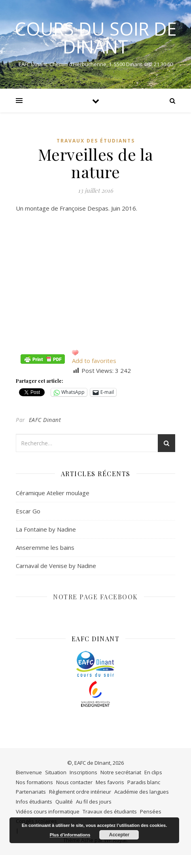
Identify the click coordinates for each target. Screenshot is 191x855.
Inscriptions (83, 772)
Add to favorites (94, 361)
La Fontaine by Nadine (46, 529)
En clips (153, 772)
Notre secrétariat (120, 772)
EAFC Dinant (45, 420)
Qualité (64, 801)
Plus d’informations (70, 834)
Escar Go (28, 511)
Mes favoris (110, 782)
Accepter (119, 835)
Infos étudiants (34, 801)
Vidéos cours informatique (47, 811)
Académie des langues (141, 791)
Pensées (150, 811)
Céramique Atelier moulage (52, 493)
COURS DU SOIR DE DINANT (96, 37)
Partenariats (31, 791)
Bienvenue (29, 772)
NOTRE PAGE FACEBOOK (95, 597)
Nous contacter (74, 782)
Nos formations (34, 782)
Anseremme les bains (45, 547)
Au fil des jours (94, 801)
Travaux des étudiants (96, 140)
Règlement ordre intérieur (80, 791)
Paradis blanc (143, 782)
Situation (55, 772)
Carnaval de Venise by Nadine (56, 566)
